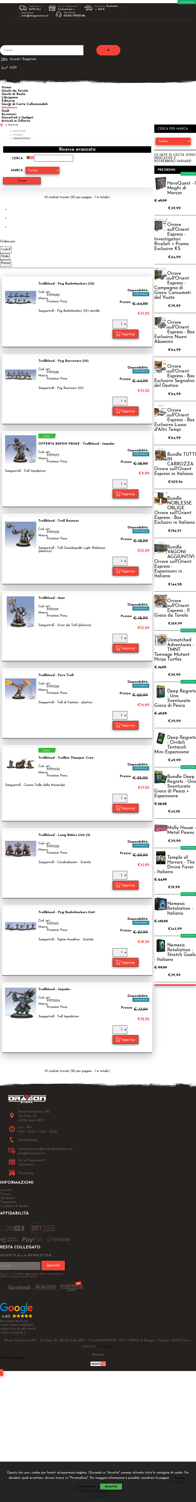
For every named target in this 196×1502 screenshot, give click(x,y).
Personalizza (87, 1486)
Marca (17, 170)
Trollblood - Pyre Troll (55, 675)
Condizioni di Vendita (14, 1206)
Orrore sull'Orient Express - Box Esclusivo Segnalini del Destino (174, 376)
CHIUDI (99, 1492)
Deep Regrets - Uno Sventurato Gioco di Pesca (175, 698)
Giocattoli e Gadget (17, 117)
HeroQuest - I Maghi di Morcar (181, 188)
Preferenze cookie (12, 1358)
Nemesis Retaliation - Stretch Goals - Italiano (175, 952)
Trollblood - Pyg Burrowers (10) (63, 361)
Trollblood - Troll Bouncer (58, 520)
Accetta (111, 1486)
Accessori (8, 114)
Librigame (9, 97)
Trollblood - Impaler (54, 989)
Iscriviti (53, 1265)
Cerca (17, 158)
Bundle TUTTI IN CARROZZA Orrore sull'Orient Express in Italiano (175, 464)
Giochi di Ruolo (13, 94)
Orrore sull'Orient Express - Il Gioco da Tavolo (172, 608)
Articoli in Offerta (15, 121)
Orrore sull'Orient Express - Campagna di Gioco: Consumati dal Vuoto (172, 285)
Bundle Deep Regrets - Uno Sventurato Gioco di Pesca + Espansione (175, 786)
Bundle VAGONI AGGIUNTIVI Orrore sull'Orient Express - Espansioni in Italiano (174, 562)
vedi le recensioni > (13, 1332)
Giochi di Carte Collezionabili (24, 104)
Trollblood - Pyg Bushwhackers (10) (66, 283)
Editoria (8, 101)
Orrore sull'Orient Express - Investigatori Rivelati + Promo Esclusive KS (171, 236)
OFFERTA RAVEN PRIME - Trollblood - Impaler (76, 443)
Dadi (5, 111)
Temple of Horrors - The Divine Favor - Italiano (174, 864)
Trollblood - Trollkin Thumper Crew (66, 758)
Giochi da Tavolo (14, 90)
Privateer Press (57, 301)
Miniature (9, 107)
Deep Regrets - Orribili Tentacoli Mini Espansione (175, 745)
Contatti (6, 1190)
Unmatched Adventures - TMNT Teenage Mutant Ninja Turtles (174, 650)
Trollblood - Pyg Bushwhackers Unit (66, 912)
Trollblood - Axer (51, 598)
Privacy (179, 1478)
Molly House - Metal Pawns (181, 830)
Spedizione (7, 1198)
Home (6, 87)
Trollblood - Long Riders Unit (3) (64, 835)
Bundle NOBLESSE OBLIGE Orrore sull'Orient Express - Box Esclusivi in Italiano (174, 510)
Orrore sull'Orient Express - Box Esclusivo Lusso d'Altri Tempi (174, 420)
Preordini (166, 170)
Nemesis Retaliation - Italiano (180, 908)
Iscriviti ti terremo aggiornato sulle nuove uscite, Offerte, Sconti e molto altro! (31, 1275)
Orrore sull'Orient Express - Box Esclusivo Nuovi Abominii (174, 332)
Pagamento (8, 1202)
